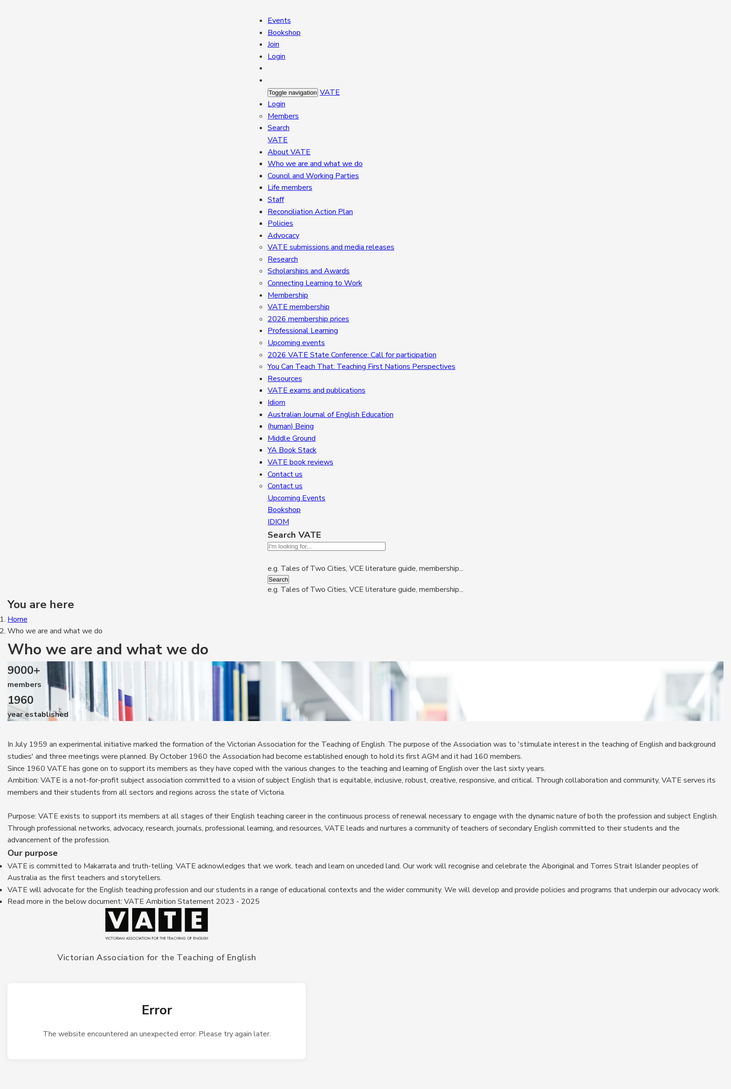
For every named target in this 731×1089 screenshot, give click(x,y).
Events (279, 20)
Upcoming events (296, 343)
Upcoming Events (296, 498)
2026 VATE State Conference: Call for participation (352, 355)
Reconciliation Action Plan (310, 212)
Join (273, 44)
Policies (280, 223)
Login (276, 56)
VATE (330, 92)
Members (283, 116)
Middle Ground (292, 438)
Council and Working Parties (313, 176)
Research (283, 259)
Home (17, 619)
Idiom (276, 402)
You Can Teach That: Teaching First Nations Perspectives (361, 366)
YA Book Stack (292, 450)
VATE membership (299, 307)
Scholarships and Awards (309, 271)
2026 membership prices (308, 319)
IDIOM (278, 522)
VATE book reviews (300, 462)
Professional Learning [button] (303, 331)
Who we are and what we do (315, 164)
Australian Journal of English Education (330, 414)
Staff (276, 199)
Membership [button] (288, 295)
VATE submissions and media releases (331, 247)
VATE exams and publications (317, 390)
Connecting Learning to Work (315, 283)
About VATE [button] (289, 152)
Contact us (285, 486)
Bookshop (284, 33)
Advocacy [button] (283, 235)
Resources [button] (285, 379)
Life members (290, 187)
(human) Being (291, 426)
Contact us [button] (285, 474)
